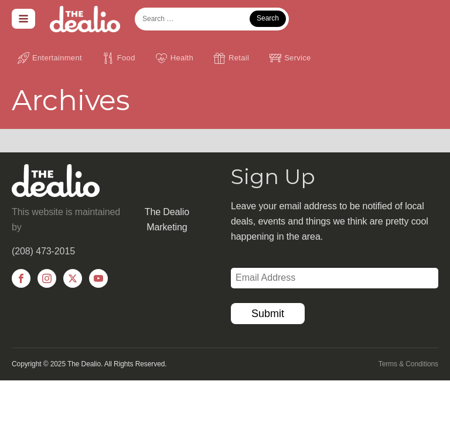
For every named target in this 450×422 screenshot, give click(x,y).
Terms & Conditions (408, 364)
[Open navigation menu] (23, 19)
